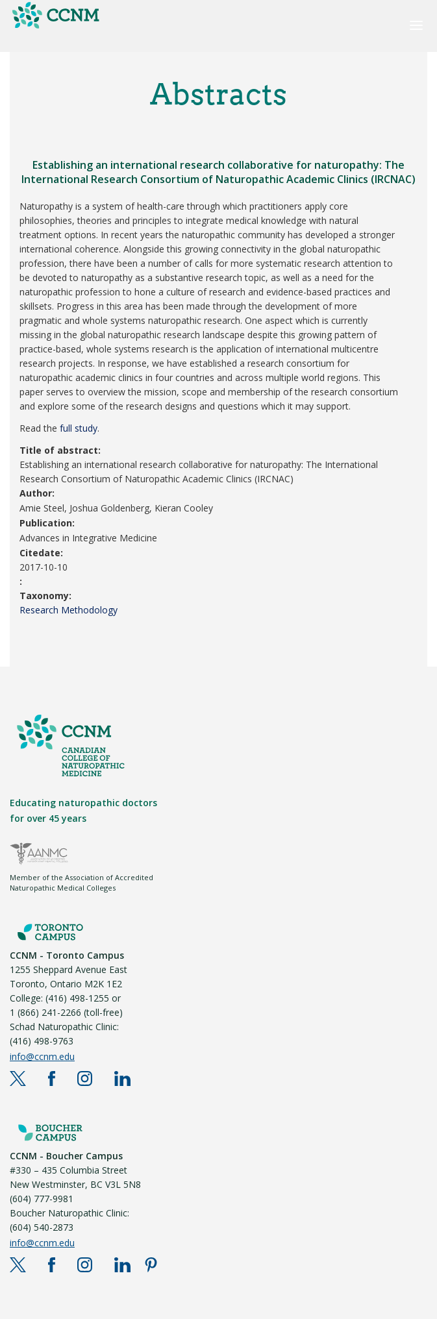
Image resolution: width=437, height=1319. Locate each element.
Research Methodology (68, 610)
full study (78, 428)
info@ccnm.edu (42, 1056)
